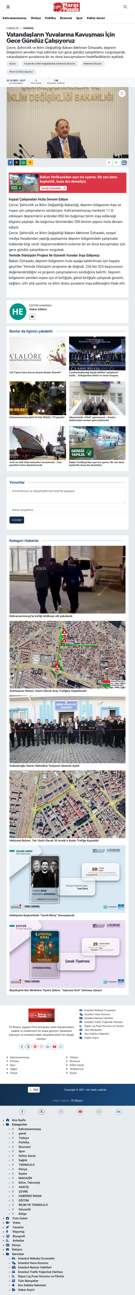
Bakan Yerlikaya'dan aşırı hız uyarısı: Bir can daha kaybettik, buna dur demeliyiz (96, 464)
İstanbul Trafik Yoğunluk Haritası (101, 1022)
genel (19, 1133)
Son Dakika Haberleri (94, 1033)
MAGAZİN (22, 1178)
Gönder (17, 520)
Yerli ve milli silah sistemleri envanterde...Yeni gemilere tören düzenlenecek (35, 464)
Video (13, 1222)
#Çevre (12, 63)
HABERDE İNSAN (26, 1196)
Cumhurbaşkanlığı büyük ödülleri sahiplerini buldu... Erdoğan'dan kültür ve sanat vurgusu (93, 374)
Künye (13, 1245)
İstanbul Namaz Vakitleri (96, 1018)
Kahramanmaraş (14, 18)
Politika (50, 18)
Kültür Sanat (96, 18)
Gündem (28, 28)
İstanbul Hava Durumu (94, 1014)
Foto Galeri (17, 1218)
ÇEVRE (20, 1191)
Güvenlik (21, 1209)
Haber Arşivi (89, 1037)
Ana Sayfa (15, 1120)
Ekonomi (66, 18)
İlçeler (71, 1073)
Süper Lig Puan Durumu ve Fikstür (101, 1026)
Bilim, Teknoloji (26, 1182)
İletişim (14, 1249)
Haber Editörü (38, 309)
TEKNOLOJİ (74, 1069)
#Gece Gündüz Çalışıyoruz (21, 71)
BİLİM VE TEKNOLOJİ (30, 1205)
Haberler (13, 28)
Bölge (19, 1214)
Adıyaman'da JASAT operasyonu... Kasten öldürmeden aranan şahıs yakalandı (92, 419)
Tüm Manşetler (90, 1029)
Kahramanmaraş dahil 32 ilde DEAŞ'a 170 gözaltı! (37, 417)
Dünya (12, 1073)
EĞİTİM (20, 1200)
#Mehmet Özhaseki (92, 63)
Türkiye (36, 18)
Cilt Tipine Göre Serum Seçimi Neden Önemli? (35, 372)
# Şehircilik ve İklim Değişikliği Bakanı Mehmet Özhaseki (49, 63)
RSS (34, 1089)
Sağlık (12, 1069)
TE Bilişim (77, 1100)
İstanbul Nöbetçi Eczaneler (97, 1010)
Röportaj (15, 1231)
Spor (79, 18)
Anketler (15, 1240)
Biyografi (15, 1236)
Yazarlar (15, 1227)
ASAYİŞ (20, 1187)
